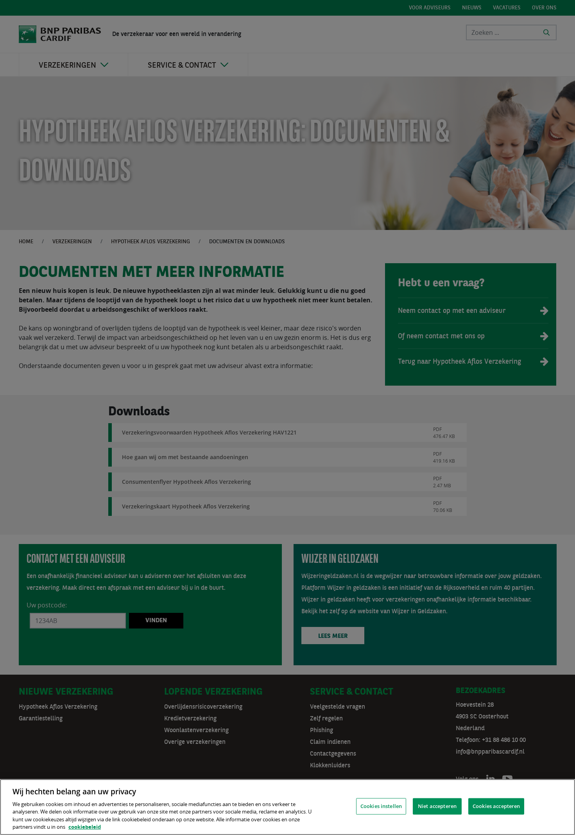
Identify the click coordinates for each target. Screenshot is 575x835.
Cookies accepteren (496, 806)
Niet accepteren (437, 806)
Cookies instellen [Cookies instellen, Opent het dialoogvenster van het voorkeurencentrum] (381, 806)
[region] (287, 807)
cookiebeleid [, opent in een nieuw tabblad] (84, 826)
